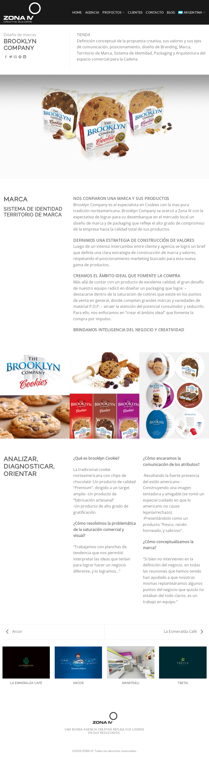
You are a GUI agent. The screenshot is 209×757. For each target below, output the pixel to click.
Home (77, 12)
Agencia (92, 12)
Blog (171, 12)
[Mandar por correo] (15, 57)
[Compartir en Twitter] (10, 57)
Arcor (14, 631)
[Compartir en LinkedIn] (24, 57)
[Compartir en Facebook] (5, 57)
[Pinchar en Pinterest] (20, 57)
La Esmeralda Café (183, 631)
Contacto (155, 12)
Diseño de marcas (20, 34)
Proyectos (113, 12)
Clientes (135, 12)
